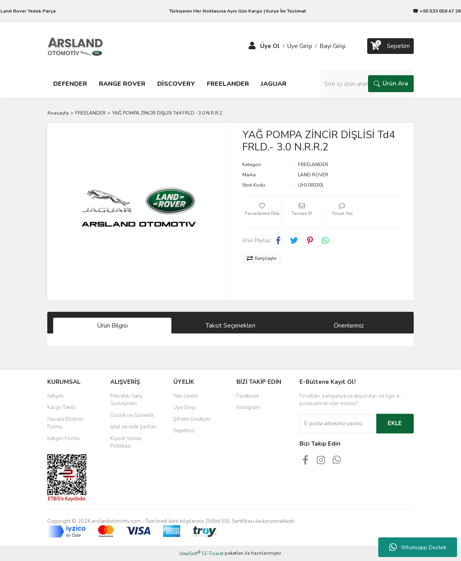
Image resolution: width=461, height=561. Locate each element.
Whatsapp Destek (417, 547)
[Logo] (75, 46)
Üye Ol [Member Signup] (270, 46)
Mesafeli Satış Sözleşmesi (126, 400)
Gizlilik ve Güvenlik (132, 415)
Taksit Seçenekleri (230, 325)
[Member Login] (252, 46)
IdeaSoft (190, 553)
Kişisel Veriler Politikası (126, 442)
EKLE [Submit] (395, 423)
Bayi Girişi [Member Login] (333, 46)
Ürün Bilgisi (112, 325)
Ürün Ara (391, 83)
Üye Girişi (184, 407)
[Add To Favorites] (262, 212)
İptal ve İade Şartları (133, 426)
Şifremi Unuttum (191, 419)
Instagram (248, 407)
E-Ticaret (213, 553)
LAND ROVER (313, 175)
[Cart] (390, 46)
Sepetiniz (183, 430)
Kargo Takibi (61, 407)
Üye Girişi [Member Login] (299, 46)
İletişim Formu (63, 438)
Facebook (247, 396)
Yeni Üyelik (185, 396)
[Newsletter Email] (337, 423)
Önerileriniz (349, 325)
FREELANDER (313, 164)
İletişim (55, 396)
